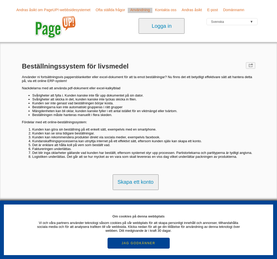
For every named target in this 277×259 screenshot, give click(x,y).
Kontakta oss (165, 10)
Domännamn (233, 10)
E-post (212, 10)
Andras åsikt (192, 10)
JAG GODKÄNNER (138, 243)
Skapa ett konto (136, 182)
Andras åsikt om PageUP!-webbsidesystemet (53, 10)
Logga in (162, 26)
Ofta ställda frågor (110, 10)
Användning (140, 10)
